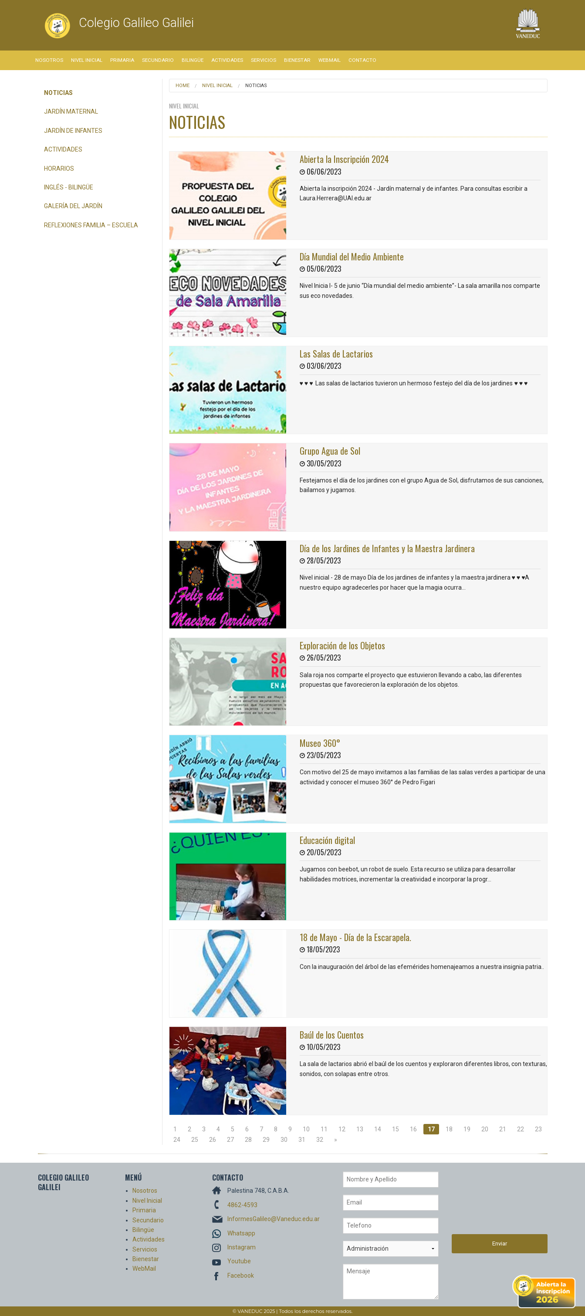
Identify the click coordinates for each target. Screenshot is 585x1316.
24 (176, 1139)
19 (466, 1129)
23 (538, 1129)
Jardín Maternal (71, 111)
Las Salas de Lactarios (336, 353)
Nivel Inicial (86, 60)
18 (449, 1129)
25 (194, 1139)
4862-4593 (242, 1204)
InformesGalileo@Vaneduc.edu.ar (273, 1218)
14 (377, 1129)
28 (248, 1139)
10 (306, 1129)
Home (182, 85)
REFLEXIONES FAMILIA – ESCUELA (91, 225)
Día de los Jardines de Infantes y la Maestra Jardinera (387, 548)
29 (266, 1139)
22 (520, 1129)
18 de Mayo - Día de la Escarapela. (355, 937)
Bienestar (297, 60)
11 (324, 1129)
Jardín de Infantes (73, 130)
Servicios (263, 60)
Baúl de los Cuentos (332, 1034)
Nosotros (49, 60)
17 (431, 1129)
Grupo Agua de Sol (330, 450)
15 (395, 1129)
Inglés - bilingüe (68, 187)
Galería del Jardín (73, 205)
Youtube (239, 1261)
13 (359, 1129)
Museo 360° (320, 742)
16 (413, 1129)
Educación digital (327, 840)
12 (341, 1129)
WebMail (329, 60)
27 (230, 1139)
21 (502, 1129)
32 (319, 1139)
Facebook (240, 1275)
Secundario (158, 60)
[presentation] (487, 1202)
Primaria (122, 60)
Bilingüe (192, 60)
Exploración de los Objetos (342, 645)
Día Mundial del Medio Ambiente (352, 256)
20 (484, 1129)
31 (301, 1139)
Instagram (241, 1247)
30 (284, 1139)
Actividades (227, 60)
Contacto (362, 60)
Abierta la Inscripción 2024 (344, 158)
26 (212, 1139)
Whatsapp (241, 1233)
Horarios (59, 168)
